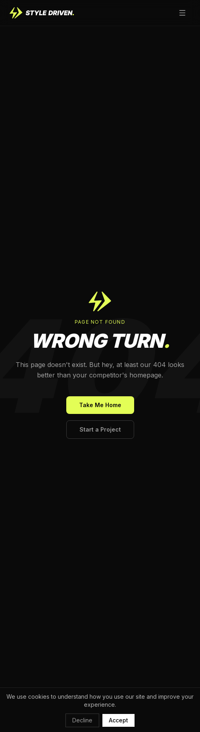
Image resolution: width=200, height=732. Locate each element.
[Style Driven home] (42, 12)
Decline (82, 720)
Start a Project (100, 429)
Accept (118, 720)
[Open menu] (182, 13)
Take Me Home (100, 404)
